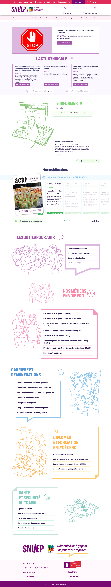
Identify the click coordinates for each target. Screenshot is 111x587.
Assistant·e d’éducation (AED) (56, 335)
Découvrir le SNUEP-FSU (45, 2)
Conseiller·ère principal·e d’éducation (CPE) (62, 330)
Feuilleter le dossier (56, 213)
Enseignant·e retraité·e (53, 353)
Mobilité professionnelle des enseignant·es (35, 392)
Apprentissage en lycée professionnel (68, 469)
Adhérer (78, 2)
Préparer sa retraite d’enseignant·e (32, 412)
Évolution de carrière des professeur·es (34, 387)
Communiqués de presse (77, 248)
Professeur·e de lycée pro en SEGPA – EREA (62, 318)
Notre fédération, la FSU (23, 2)
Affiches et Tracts (74, 263)
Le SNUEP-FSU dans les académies (36, 577)
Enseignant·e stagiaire (26, 402)
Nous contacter (30, 572)
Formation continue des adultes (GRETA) (69, 464)
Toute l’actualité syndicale (80, 91)
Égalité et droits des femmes (78, 253)
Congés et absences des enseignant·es (33, 407)
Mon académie (64, 2)
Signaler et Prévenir (25, 509)
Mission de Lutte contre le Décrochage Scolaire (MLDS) (67, 348)
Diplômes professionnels (63, 454)
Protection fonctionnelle (27, 518)
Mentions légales (60, 584)
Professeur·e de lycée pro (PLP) (57, 313)
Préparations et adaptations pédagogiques (70, 459)
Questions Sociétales (76, 258)
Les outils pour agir (91, 13)
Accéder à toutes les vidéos (91, 161)
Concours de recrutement (28, 397)
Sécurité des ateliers (26, 528)
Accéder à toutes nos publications (32, 221)
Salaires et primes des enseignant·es (32, 382)
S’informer (68, 13)
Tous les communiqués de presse (42, 91)
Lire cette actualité (66, 42)
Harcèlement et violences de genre (31, 523)
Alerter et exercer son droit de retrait (32, 513)
